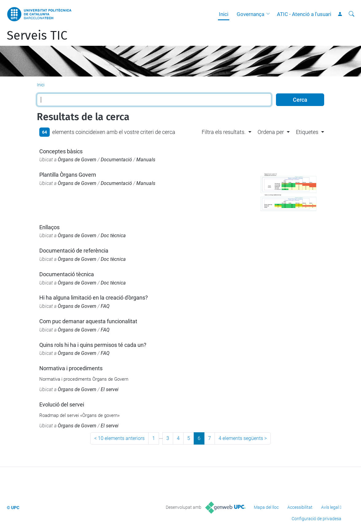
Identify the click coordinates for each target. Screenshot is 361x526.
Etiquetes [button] (307, 132)
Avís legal (330, 507)
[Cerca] (351, 14)
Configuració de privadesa (316, 518)
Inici (223, 14)
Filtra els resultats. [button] (224, 132)
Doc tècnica (113, 235)
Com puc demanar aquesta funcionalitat (88, 321)
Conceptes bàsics (61, 151)
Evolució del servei (61, 404)
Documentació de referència (73, 250)
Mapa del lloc (266, 507)
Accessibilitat (299, 507)
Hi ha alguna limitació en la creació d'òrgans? (93, 297)
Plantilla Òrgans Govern (67, 174)
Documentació (116, 160)
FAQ (105, 306)
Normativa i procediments (71, 368)
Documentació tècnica (66, 274)
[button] (269, 14)
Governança (250, 14)
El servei (109, 389)
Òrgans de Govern (77, 160)
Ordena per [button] (271, 132)
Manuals (145, 160)
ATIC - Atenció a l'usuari (304, 14)
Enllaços (49, 227)
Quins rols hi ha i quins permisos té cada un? (92, 345)
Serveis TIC (37, 35)
